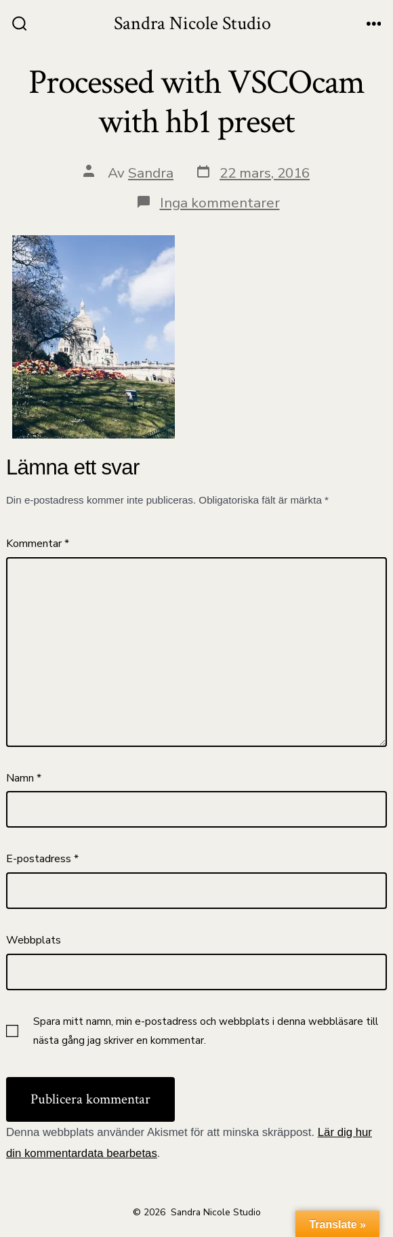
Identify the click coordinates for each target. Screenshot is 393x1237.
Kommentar (37, 543)
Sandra (150, 172)
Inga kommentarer (220, 202)
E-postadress (42, 858)
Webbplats (33, 940)
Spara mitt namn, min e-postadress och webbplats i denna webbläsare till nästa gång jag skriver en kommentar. (205, 1031)
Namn (23, 778)
